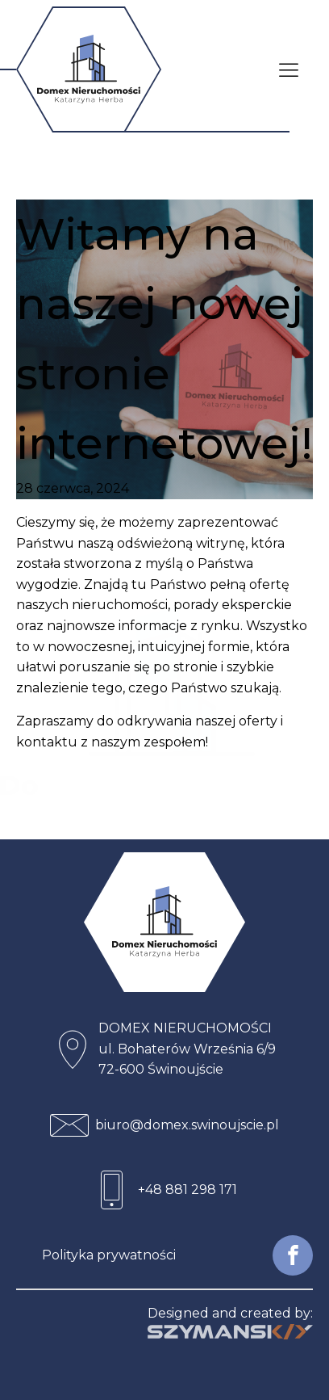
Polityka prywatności (109, 1255)
